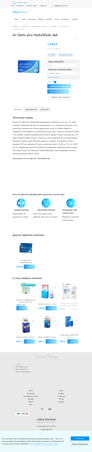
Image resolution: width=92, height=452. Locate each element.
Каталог (25, 26)
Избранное (42, 6)
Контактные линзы (38, 26)
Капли (24, 19)
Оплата (61, 400)
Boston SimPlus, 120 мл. (26, 339)
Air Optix (53, 26)
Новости (30, 403)
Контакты (75, 19)
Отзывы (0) (45, 109)
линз (53, 125)
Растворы (41, 19)
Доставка (49, 19)
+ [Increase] (55, 82)
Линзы (17, 19)
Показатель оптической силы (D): (60, 69)
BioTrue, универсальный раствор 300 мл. (25, 303)
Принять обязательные (80, 444)
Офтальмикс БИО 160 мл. (69, 339)
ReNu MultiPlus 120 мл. (47, 339)
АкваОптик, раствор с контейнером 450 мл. (69, 307)
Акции (57, 19)
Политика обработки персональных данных (44, 444)
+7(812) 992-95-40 (46, 420)
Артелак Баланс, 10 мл (47, 304)
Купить (22, 268)
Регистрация (19, 6)
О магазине (65, 19)
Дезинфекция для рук (31, 397)
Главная (16, 26)
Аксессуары (32, 19)
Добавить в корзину (59, 86)
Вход (12, 6)
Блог (30, 405)
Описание (17, 109)
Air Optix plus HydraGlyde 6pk (26, 261)
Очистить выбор (53, 77)
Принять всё (80, 438)
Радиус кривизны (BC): (56, 62)
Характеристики (31, 109)
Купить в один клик (58, 91)
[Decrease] (48, 82)
